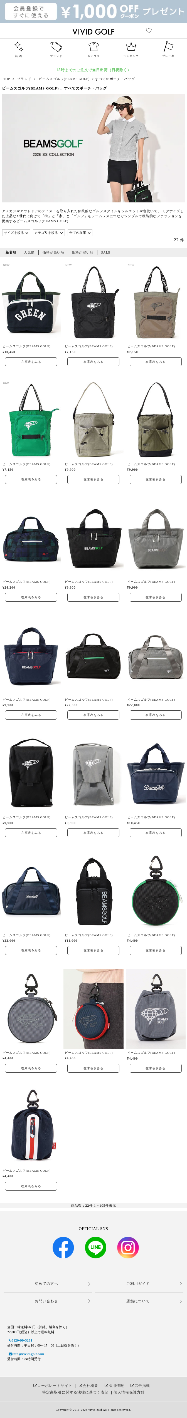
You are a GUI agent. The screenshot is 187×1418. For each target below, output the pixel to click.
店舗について (138, 1301)
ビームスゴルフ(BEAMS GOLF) (27, 346)
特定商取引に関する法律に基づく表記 (75, 1392)
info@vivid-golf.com (25, 1354)
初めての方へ (46, 1283)
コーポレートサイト (52, 1386)
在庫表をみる (31, 361)
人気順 (29, 252)
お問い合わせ (46, 1301)
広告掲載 (139, 1386)
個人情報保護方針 (129, 1392)
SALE (105, 252)
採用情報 (113, 1386)
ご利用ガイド (138, 1283)
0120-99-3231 (19, 1340)
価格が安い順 (83, 252)
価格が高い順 (53, 252)
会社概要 (87, 1386)
